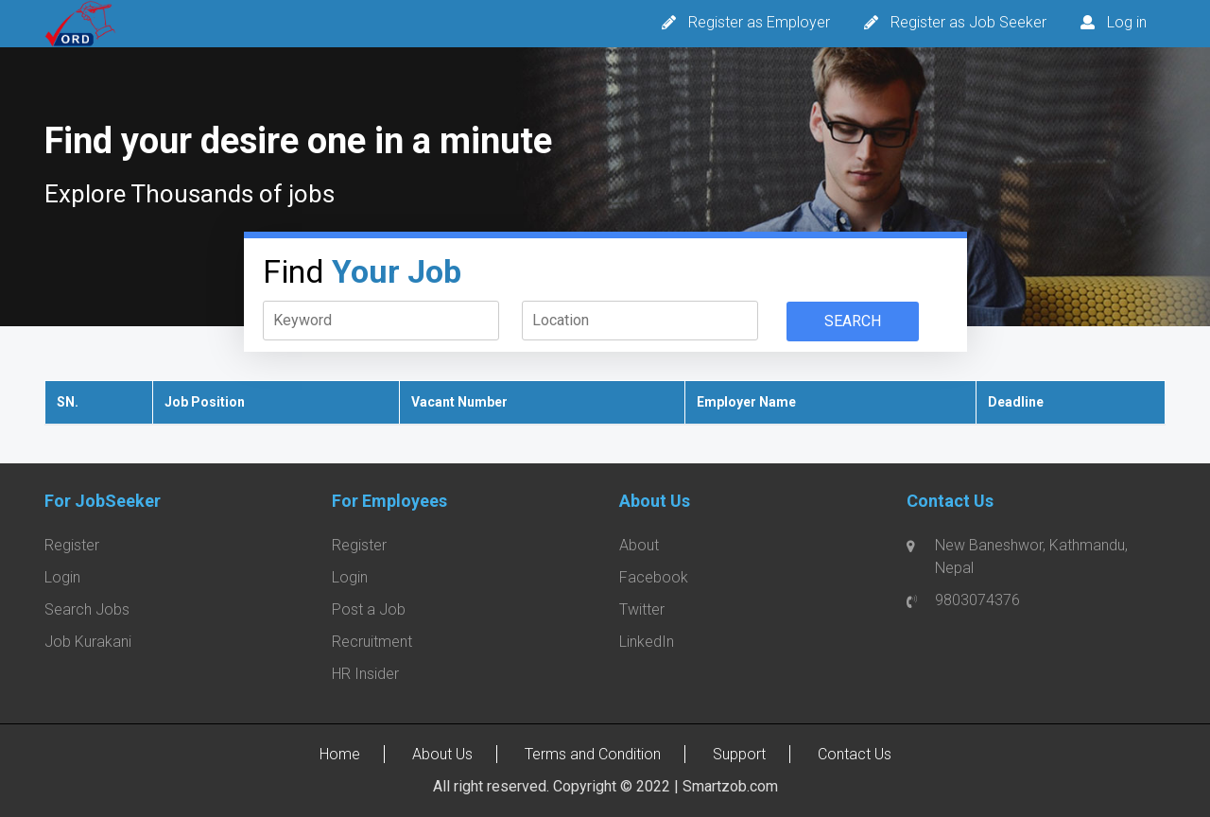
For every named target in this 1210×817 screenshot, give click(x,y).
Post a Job (369, 609)
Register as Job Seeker (968, 22)
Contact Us (854, 754)
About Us (442, 754)
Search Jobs (87, 609)
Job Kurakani (87, 642)
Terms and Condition (593, 754)
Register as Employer (759, 22)
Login (62, 577)
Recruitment (372, 642)
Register (71, 545)
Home (340, 754)
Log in (1127, 22)
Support (739, 754)
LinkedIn (646, 642)
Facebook (653, 577)
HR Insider (365, 674)
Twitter (642, 609)
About (639, 545)
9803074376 (977, 600)
